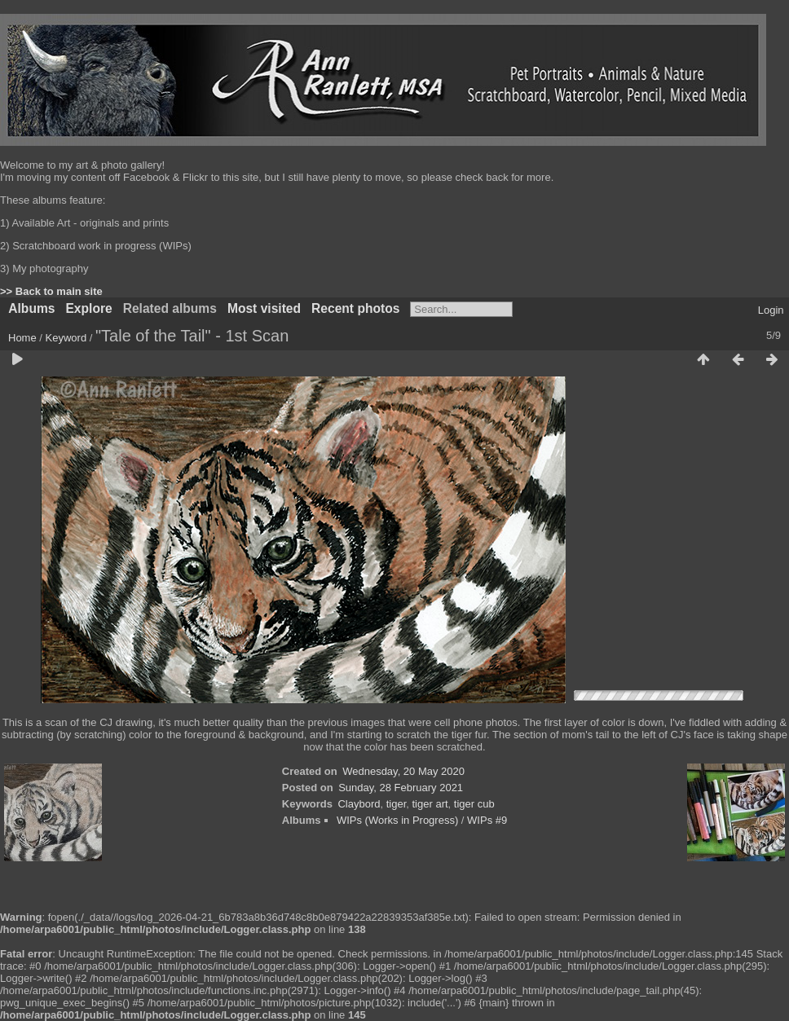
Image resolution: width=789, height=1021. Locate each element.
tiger (396, 804)
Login (771, 310)
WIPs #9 (487, 820)
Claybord (358, 804)
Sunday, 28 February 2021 (400, 787)
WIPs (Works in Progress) (397, 820)
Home (22, 338)
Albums (31, 308)
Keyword (66, 338)
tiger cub (474, 804)
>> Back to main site (51, 291)
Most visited (264, 308)
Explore (88, 308)
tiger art (430, 804)
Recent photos (355, 308)
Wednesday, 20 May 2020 (403, 771)
